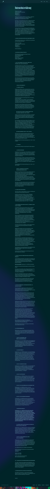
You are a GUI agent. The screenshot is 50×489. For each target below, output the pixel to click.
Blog (47, 1)
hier (16, 267)
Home (41, 1)
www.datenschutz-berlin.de (21, 456)
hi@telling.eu (19, 48)
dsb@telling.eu (19, 58)
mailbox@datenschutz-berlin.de (22, 455)
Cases (44, 1)
